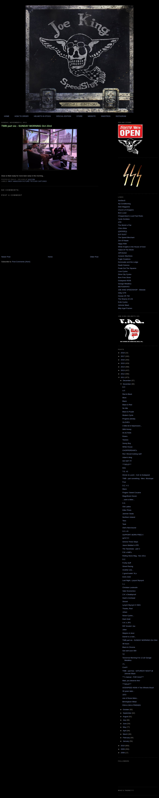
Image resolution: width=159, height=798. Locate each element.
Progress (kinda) (128, 419)
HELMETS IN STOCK (42, 116)
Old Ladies (126, 507)
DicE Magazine (124, 207)
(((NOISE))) (122, 231)
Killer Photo (126, 510)
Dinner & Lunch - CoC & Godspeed (136, 475)
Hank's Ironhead (128, 598)
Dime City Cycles (124, 274)
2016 (123, 360)
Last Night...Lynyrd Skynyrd (133, 580)
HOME (6, 116)
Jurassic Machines (125, 256)
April (125, 731)
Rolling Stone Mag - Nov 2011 (134, 556)
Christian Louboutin (129, 587)
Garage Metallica (124, 284)
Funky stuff (126, 563)
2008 (123, 753)
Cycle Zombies (124, 219)
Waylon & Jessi (128, 633)
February (126, 738)
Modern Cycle (127, 415)
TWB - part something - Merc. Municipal (137, 478)
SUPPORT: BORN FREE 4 (132, 535)
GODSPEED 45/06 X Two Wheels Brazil (138, 688)
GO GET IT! (127, 461)
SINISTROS (105, 116)
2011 (123, 377)
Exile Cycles (123, 302)
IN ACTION (126, 433)
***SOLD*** (126, 464)
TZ (123, 654)
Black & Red (127, 405)
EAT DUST (122, 234)
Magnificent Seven (129, 496)
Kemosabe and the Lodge (128, 262)
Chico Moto (122, 228)
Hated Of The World (126, 250)
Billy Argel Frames (125, 308)
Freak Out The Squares (127, 268)
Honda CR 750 (124, 296)
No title (125, 408)
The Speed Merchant (126, 237)
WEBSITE (92, 116)
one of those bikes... (130, 698)
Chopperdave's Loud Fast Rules (130, 216)
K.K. (124, 503)
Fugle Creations (124, 259)
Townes (125, 440)
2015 (123, 363)
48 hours (125, 644)
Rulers (124, 436)
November (127, 384)
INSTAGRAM (121, 116)
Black (124, 401)
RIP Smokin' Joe (128, 626)
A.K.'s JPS (126, 623)
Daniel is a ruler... (129, 637)
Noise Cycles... (128, 616)
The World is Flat (124, 225)
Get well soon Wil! (129, 651)
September (127, 713)
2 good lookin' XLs (129, 573)
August (126, 717)
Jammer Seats (128, 514)
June (125, 724)
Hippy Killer (122, 244)
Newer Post (5, 257)
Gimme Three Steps (130, 542)
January (126, 741)
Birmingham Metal (129, 702)
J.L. (123, 664)
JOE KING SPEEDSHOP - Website (131, 290)
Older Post (94, 257)
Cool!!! (124, 667)
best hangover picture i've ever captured (27, 181)
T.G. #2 (125, 471)
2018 (123, 353)
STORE (79, 116)
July (125, 720)
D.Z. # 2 (125, 486)
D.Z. (124, 559)
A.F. (123, 391)
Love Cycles (123, 271)
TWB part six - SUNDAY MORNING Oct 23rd (26, 126)
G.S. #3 (125, 531)
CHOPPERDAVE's (129, 450)
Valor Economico (128, 591)
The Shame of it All (125, 299)
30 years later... (128, 691)
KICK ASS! (126, 577)
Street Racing (127, 566)
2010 (123, 746)
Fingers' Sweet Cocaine (131, 493)
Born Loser (122, 213)
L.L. (123, 584)
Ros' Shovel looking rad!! (132, 454)
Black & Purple (128, 412)
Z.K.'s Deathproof (129, 594)
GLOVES (125, 422)
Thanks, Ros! (127, 609)
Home (50, 257)
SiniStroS (121, 201)
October (126, 710)
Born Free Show (124, 277)
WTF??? (125, 538)
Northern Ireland (128, 517)
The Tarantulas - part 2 (131, 549)
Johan (124, 612)
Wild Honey (126, 429)
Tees (124, 521)
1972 (124, 695)
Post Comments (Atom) (21, 262)
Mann (124, 489)
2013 (123, 370)
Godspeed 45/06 (124, 281)
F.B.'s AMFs (127, 552)
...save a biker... (128, 500)
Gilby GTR (122, 293)
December (127, 380)
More (124, 398)
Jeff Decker (122, 253)
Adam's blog (127, 457)
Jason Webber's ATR (130, 545)
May (125, 727)
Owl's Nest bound (129, 528)
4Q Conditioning (124, 204)
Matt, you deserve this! (131, 681)
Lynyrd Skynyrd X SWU (131, 605)
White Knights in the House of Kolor (132, 247)
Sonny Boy (126, 443)
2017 (123, 356)
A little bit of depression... (132, 426)
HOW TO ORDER (22, 116)
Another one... (127, 570)
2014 (123, 367)
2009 (123, 749)
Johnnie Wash (123, 305)
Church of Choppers (126, 210)
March (125, 734)
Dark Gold (126, 619)
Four (124, 482)
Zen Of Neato (123, 241)
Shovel (125, 601)
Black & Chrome (128, 647)
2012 (123, 374)
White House (127, 447)
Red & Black (127, 394)
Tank (124, 524)
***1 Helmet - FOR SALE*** (133, 677)
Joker (124, 630)
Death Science (123, 265)
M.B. (124, 468)
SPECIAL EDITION (63, 116)
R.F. (123, 387)
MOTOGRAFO (123, 287)
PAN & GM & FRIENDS (131, 705)
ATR (119, 222)
